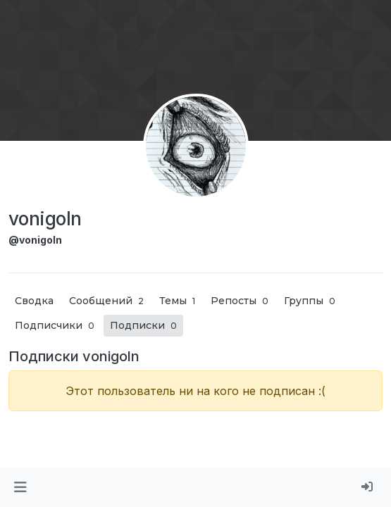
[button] (20, 487)
